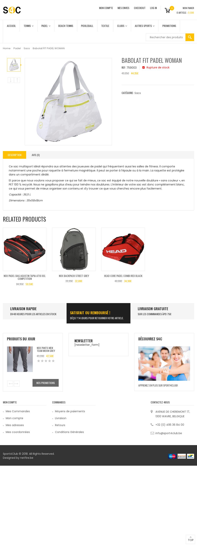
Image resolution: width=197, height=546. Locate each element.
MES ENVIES (123, 8)
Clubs (122, 26)
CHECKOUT (139, 8)
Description (14, 155)
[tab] (14, 155)
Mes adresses (15, 425)
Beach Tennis (65, 26)
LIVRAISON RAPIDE (23, 308)
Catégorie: (128, 93)
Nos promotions (45, 383)
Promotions (169, 26)
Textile (105, 26)
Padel (45, 26)
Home (7, 48)
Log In (153, 8)
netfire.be (26, 458)
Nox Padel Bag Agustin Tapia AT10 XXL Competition (25, 277)
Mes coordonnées (18, 432)
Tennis (28, 26)
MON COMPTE (106, 8)
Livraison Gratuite (153, 308)
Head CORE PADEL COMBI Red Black (123, 276)
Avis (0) (36, 155)
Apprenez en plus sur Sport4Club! (158, 385)
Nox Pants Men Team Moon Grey (46, 349)
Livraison (60, 418)
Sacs (27, 48)
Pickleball (87, 26)
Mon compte (14, 418)
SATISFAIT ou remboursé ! (90, 312)
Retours (60, 425)
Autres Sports (144, 26)
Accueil (11, 26)
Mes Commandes (18, 411)
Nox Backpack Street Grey (74, 276)
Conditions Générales (69, 432)
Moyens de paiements (70, 411)
